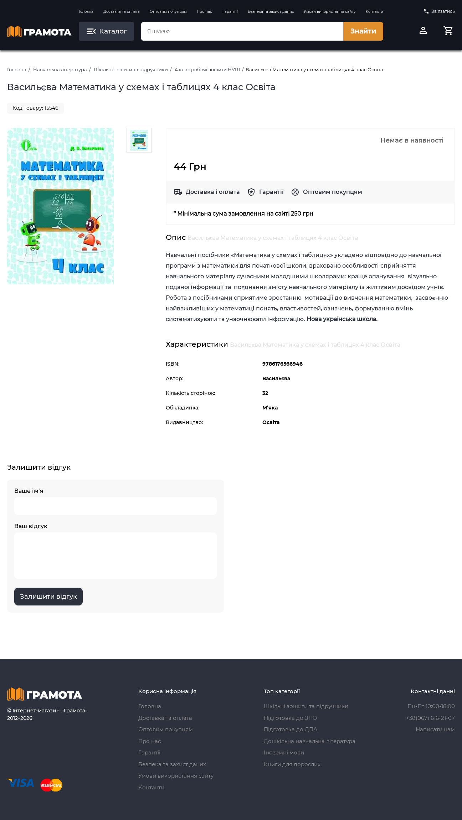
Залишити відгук (48, 596)
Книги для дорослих (292, 764)
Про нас (204, 11)
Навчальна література (60, 69)
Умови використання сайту (330, 11)
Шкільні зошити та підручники (131, 69)
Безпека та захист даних (271, 11)
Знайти (363, 31)
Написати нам (435, 729)
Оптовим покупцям (168, 11)
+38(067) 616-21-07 (430, 718)
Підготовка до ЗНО (290, 718)
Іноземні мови (284, 752)
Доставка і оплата (213, 192)
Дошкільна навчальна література (309, 741)
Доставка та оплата (121, 11)
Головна (86, 11)
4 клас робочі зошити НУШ (207, 69)
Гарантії (230, 11)
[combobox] (242, 31)
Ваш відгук (115, 551)
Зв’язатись (439, 11)
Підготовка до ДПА (290, 729)
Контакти (374, 11)
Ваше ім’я (115, 501)
